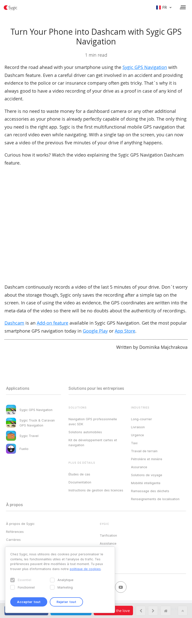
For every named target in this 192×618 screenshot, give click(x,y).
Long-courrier (141, 419)
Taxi (134, 443)
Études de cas (79, 474)
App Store (125, 331)
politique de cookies (85, 569)
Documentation (79, 482)
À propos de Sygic (20, 524)
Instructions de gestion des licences (95, 490)
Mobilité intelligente (145, 483)
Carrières (13, 540)
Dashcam (14, 323)
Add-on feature (52, 323)
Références (15, 532)
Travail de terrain (144, 451)
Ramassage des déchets (150, 491)
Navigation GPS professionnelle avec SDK (92, 421)
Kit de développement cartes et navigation (92, 442)
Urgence (137, 435)
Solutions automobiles (85, 432)
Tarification (108, 535)
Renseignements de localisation (155, 499)
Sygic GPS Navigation (144, 67)
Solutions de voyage (146, 475)
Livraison (138, 427)
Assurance (139, 467)
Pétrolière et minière (146, 459)
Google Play (95, 331)
